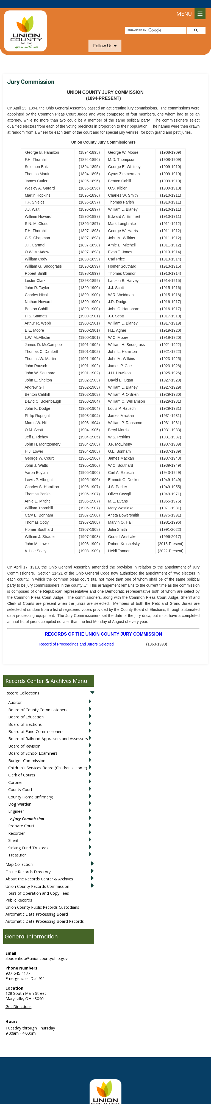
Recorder (16, 825)
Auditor (15, 694)
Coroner (15, 774)
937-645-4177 (17, 965)
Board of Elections (25, 716)
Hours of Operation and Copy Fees (37, 885)
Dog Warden (19, 795)
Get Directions (18, 998)
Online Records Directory (28, 863)
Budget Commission (26, 752)
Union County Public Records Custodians (42, 899)
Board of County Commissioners (37, 701)
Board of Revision (24, 737)
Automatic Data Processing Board (36, 905)
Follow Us (104, 37)
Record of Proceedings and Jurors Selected (76, 636)
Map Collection (19, 856)
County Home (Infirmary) (30, 788)
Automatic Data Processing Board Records (44, 913)
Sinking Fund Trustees (28, 839)
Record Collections (22, 684)
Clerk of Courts (21, 766)
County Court (20, 781)
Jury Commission (28, 810)
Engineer (16, 803)
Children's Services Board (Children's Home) (47, 759)
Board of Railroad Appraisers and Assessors (48, 730)
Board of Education (26, 708)
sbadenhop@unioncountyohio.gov (36, 950)
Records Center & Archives (38, 672)
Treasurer (17, 846)
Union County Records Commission (37, 878)
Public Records (18, 891)
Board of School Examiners (32, 745)
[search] (154, 22)
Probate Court (21, 817)
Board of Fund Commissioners (35, 723)
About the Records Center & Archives (39, 870)
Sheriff (14, 832)
